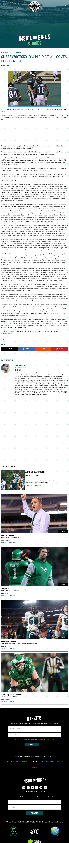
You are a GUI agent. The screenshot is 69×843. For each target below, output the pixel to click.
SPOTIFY (23, 763)
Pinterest (59, 349)
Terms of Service (49, 740)
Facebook (26, 349)
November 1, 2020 (13, 53)
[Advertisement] (34, 23)
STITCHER (33, 763)
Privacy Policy (40, 740)
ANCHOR (34, 769)
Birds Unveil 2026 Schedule (10, 591)
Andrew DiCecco (29, 478)
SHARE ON (9, 349)
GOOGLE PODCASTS (47, 763)
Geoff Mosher (6, 65)
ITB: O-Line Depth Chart (9, 697)
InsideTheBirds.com (6, 333)
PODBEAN (60, 763)
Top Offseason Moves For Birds (11, 538)
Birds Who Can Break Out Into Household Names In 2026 (20, 644)
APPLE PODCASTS (11, 763)
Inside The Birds (5, 700)
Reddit (43, 349)
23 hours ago (33, 486)
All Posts (3, 339)
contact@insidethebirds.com (34, 793)
